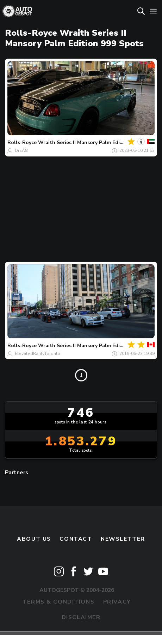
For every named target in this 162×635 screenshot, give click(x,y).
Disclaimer (81, 617)
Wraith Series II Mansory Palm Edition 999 (89, 142)
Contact (76, 539)
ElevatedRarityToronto (37, 353)
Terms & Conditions (58, 602)
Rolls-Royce (22, 142)
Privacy (117, 602)
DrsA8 (21, 150)
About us (34, 539)
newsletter (123, 539)
